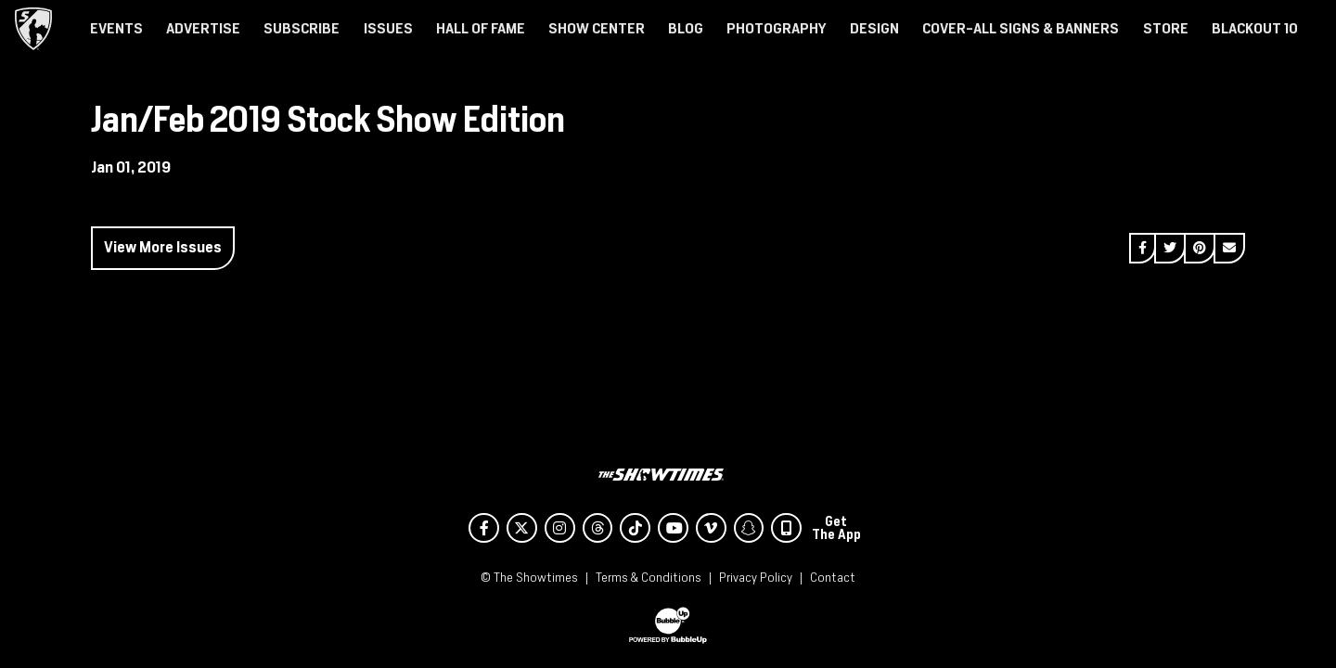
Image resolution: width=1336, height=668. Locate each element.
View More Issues (163, 247)
